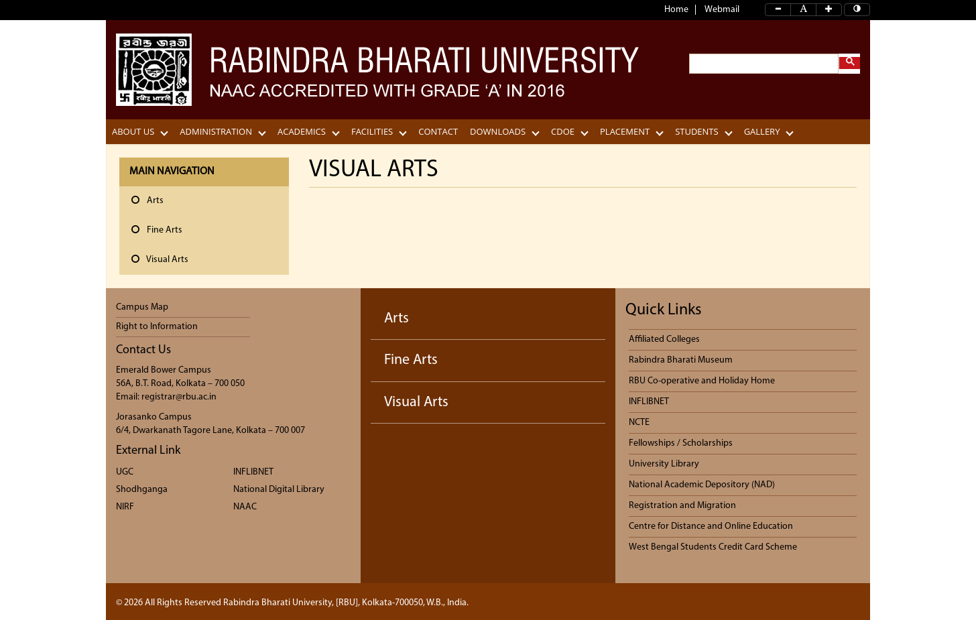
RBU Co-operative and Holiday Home (702, 381)
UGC (124, 472)
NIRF (125, 507)
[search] (762, 64)
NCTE (639, 423)
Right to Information (157, 327)
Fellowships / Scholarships (681, 443)
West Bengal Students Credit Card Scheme (713, 547)
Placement (625, 131)
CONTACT (438, 131)
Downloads (498, 131)
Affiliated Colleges (664, 339)
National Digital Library (278, 490)
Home (676, 10)
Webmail (722, 10)
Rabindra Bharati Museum (681, 360)
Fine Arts (411, 360)
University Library (664, 464)
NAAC (245, 507)
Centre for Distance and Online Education (711, 526)
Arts (396, 318)
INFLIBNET (253, 472)
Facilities (372, 131)
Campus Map (142, 307)
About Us (133, 131)
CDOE (562, 131)
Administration (216, 131)
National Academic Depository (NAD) (702, 485)
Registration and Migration (682, 506)
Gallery (762, 131)
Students (697, 131)
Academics (302, 131)
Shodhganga (142, 490)
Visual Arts (416, 402)
